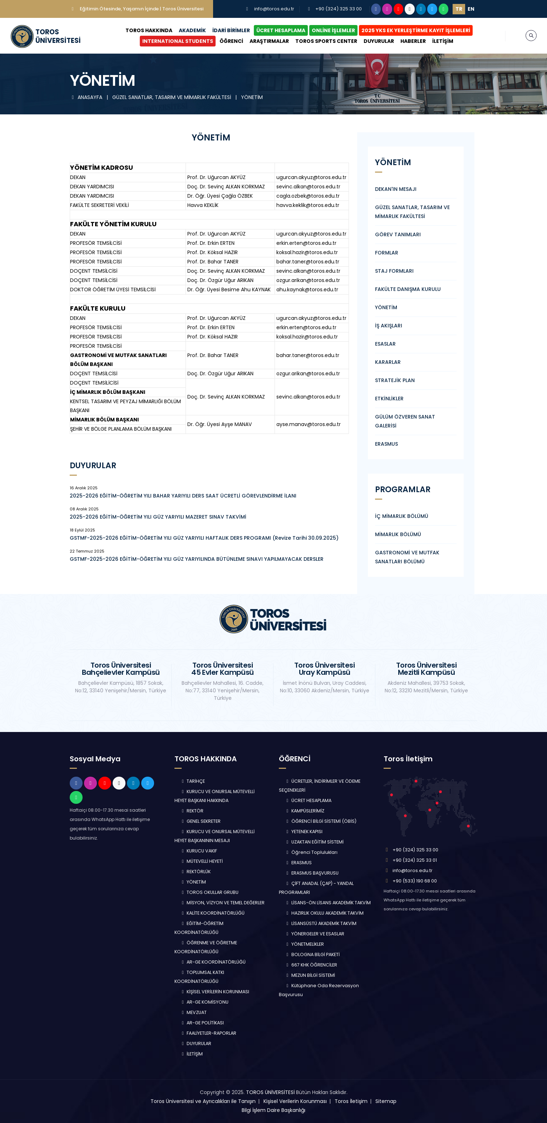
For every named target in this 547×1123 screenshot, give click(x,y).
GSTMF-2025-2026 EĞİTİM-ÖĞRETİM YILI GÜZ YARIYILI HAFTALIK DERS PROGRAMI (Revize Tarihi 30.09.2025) (204, 537)
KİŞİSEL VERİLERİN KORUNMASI (215, 992)
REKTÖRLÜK (195, 872)
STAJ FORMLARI (394, 270)
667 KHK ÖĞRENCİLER (311, 965)
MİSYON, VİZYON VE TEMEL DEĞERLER (222, 903)
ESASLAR (385, 343)
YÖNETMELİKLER (304, 944)
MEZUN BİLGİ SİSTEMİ (310, 975)
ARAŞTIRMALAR (269, 41)
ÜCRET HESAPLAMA (280, 30)
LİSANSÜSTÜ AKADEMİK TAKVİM (320, 923)
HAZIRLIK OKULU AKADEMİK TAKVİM (324, 913)
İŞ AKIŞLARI (388, 325)
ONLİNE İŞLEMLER (333, 30)
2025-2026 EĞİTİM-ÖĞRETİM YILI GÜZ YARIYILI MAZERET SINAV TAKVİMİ (158, 516)
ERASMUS (386, 443)
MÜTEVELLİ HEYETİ (201, 861)
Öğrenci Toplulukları (311, 852)
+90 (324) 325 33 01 (415, 860)
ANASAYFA (87, 97)
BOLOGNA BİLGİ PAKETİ (312, 954)
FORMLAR (386, 252)
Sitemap (385, 1101)
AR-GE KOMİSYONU (204, 1002)
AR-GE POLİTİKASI (202, 1023)
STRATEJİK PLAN (395, 380)
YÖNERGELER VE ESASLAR (314, 934)
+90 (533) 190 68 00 (415, 881)
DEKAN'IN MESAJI (396, 189)
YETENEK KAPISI (303, 831)
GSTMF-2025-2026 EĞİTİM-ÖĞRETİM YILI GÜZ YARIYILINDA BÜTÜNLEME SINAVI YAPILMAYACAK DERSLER (197, 559)
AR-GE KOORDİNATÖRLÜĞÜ (213, 962)
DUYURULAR (379, 41)
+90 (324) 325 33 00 (338, 8)
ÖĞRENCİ (231, 41)
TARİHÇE (192, 781)
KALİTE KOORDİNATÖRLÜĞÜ (212, 913)
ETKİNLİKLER (389, 398)
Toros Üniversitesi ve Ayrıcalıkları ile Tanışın (203, 1101)
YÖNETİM (252, 97)
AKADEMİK (192, 30)
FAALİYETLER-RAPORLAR (208, 1033)
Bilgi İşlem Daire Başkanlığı (273, 1110)
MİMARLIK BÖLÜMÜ (398, 534)
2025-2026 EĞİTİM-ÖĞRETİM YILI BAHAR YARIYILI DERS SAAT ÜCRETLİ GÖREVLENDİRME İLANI (183, 495)
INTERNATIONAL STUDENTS (177, 41)
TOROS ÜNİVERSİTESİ (270, 1092)
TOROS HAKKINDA (148, 30)
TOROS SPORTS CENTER (326, 41)
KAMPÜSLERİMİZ (304, 811)
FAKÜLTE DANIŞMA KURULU (408, 289)
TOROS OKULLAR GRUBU (209, 892)
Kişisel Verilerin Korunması (295, 1101)
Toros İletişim (351, 1101)
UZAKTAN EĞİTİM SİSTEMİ (314, 842)
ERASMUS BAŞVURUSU (312, 873)
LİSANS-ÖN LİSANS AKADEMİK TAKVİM (328, 903)
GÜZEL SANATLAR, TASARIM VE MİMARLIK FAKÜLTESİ (172, 97)
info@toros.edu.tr (274, 8)
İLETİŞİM (442, 41)
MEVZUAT (193, 1012)
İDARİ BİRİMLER (231, 30)
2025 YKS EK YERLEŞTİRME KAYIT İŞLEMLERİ (415, 30)
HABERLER (413, 41)
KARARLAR (388, 362)
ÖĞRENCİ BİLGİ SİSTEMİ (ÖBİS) (320, 821)
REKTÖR (192, 811)
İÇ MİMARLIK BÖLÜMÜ (401, 516)
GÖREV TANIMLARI (398, 234)
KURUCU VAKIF (198, 851)
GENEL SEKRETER (200, 821)
